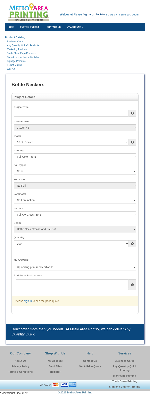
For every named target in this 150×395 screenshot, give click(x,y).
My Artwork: (21, 259)
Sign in (87, 14)
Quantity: (19, 237)
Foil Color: (20, 179)
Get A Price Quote (90, 366)
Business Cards (125, 360)
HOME (11, 27)
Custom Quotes (30, 27)
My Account (55, 360)
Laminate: (20, 194)
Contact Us (54, 27)
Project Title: (21, 107)
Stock (17, 136)
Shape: (18, 222)
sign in (28, 301)
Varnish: (19, 208)
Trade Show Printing (124, 381)
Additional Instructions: (28, 275)
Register (100, 14)
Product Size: (22, 121)
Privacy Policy (20, 366)
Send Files (55, 366)
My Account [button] (74, 27)
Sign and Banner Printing (124, 386)
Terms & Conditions (20, 371)
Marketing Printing (124, 375)
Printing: (19, 150)
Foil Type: (20, 165)
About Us (20, 360)
